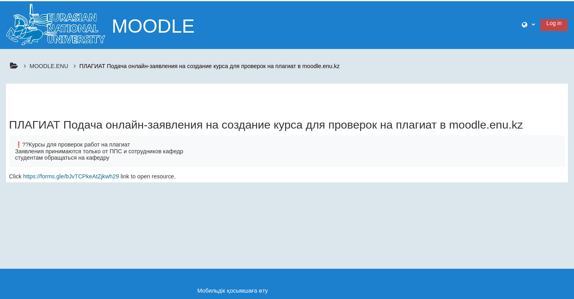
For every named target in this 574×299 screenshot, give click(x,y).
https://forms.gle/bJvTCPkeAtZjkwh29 (71, 176)
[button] (528, 24)
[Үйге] (56, 24)
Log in (554, 23)
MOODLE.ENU (48, 66)
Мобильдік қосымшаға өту (232, 290)
